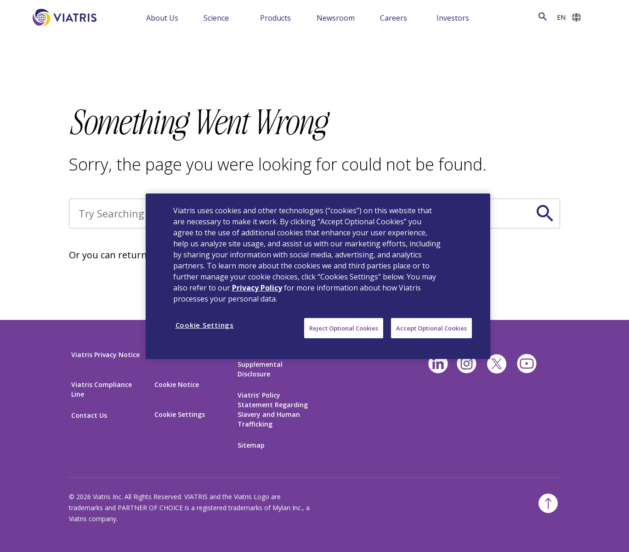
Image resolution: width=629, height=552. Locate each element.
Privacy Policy (257, 287)
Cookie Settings (179, 414)
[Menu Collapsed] (191, 17)
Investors (452, 18)
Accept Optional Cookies (431, 328)
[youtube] (526, 363)
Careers (393, 18)
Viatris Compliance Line (101, 389)
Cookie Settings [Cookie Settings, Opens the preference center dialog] (205, 324)
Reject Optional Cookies (343, 328)
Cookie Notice (176, 384)
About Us (162, 18)
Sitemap (251, 445)
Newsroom (336, 18)
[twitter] (496, 364)
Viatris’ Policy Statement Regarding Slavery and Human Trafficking (273, 409)
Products (275, 18)
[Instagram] (466, 363)
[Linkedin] (438, 363)
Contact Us (89, 415)
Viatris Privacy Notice (105, 354)
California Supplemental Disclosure (260, 364)
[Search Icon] (543, 16)
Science (216, 18)
